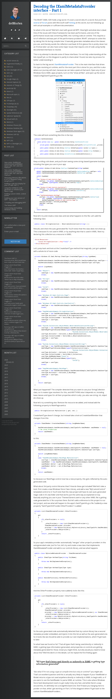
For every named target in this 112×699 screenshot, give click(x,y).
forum (44, 23)
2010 (6, 399)
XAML (10, 147)
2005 (6, 414)
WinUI (10, 137)
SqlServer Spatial (14, 116)
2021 (6, 368)
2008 (6, 405)
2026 (15, 361)
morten (45, 14)
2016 (6, 380)
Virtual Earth (12, 119)
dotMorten (15, 15)
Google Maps (12, 79)
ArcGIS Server (12, 61)
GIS (9, 76)
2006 (6, 411)
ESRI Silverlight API (14, 70)
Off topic (11, 101)
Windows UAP (13, 134)
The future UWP (9, 258)
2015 (6, 383)
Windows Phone (14, 125)
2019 (6, 371)
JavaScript (11, 88)
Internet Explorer (14, 82)
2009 (6, 402)
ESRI (10, 67)
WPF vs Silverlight (14, 144)
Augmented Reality (14, 64)
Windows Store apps (15, 131)
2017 (6, 377)
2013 (6, 390)
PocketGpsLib (13, 104)
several (36, 23)
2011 (6, 396)
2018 (6, 374)
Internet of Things (14, 85)
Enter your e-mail (11, 231)
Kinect (10, 91)
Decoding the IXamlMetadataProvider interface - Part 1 (64, 8)
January (8, 362)
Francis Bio (13, 424)
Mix (9, 97)
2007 (6, 408)
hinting (72, 23)
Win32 (10, 122)
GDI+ (10, 73)
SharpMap (12, 107)
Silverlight (11, 110)
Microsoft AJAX (13, 94)
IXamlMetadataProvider (64, 64)
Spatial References (14, 113)
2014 (6, 387)
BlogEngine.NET (14, 423)
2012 (6, 393)
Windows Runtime (15, 128)
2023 (6, 365)
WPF (10, 140)
